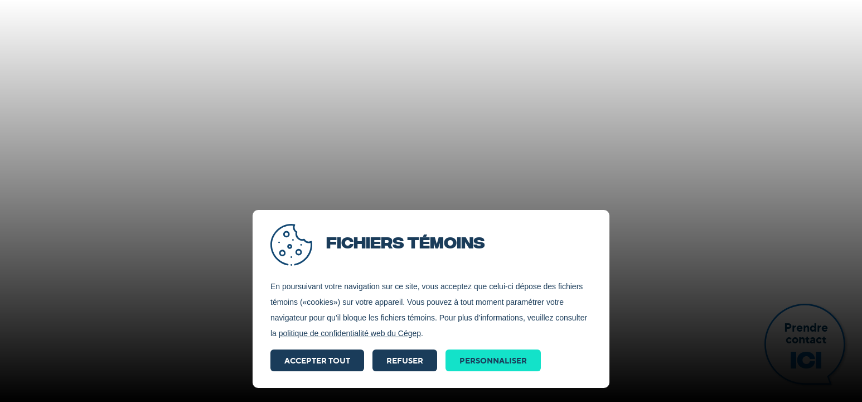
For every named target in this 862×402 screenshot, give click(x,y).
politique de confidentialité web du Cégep (350, 333)
